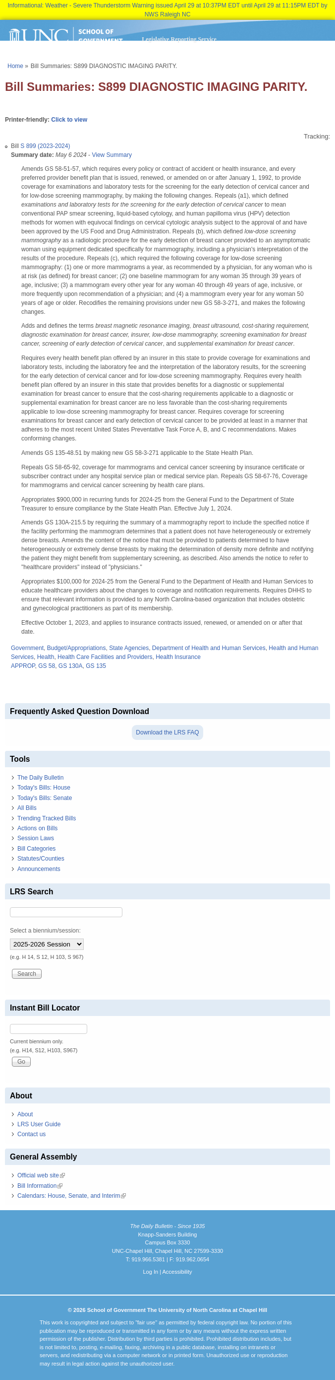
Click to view (69, 119)
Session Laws (35, 838)
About (25, 1114)
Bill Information (39, 1185)
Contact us (31, 1134)
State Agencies (129, 648)
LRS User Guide (38, 1124)
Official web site (41, 1175)
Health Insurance (178, 657)
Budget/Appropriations (76, 648)
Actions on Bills (37, 828)
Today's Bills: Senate (44, 798)
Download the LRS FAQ (167, 732)
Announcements (38, 869)
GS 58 (46, 665)
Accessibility (177, 1272)
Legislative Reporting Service (179, 39)
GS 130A (70, 665)
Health (46, 657)
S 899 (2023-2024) (45, 146)
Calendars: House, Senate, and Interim (71, 1195)
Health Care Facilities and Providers (104, 657)
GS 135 (96, 665)
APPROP (23, 665)
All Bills (27, 807)
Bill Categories (36, 848)
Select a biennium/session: (45, 930)
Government (27, 648)
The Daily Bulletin (40, 777)
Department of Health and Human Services (209, 648)
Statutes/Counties (40, 858)
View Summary (111, 154)
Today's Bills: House (43, 787)
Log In (150, 1272)
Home (15, 66)
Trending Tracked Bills (46, 818)
